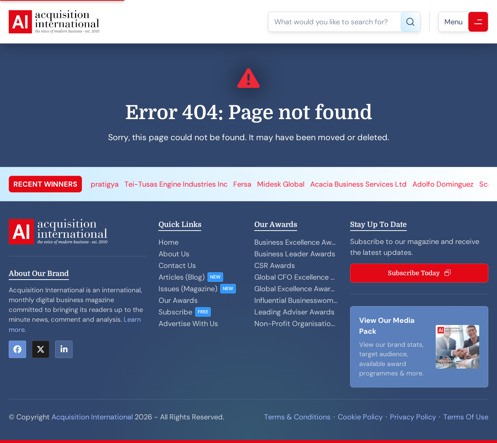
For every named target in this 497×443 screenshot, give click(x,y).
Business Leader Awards (294, 254)
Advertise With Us (188, 323)
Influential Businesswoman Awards (296, 300)
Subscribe (175, 312)
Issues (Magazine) (188, 288)
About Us (174, 254)
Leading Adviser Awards (294, 312)
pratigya (105, 184)
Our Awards (178, 300)
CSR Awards (274, 265)
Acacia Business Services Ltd (358, 184)
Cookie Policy (360, 417)
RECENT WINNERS (45, 184)
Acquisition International (92, 417)
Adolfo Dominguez (442, 184)
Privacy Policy (413, 417)
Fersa (242, 184)
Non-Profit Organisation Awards (296, 323)
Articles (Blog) (182, 277)
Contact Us (177, 265)
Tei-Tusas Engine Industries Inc (175, 184)
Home (168, 242)
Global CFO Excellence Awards (296, 277)
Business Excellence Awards (296, 242)
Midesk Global (280, 184)
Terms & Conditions (297, 417)
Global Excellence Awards (296, 288)
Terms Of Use (465, 417)
